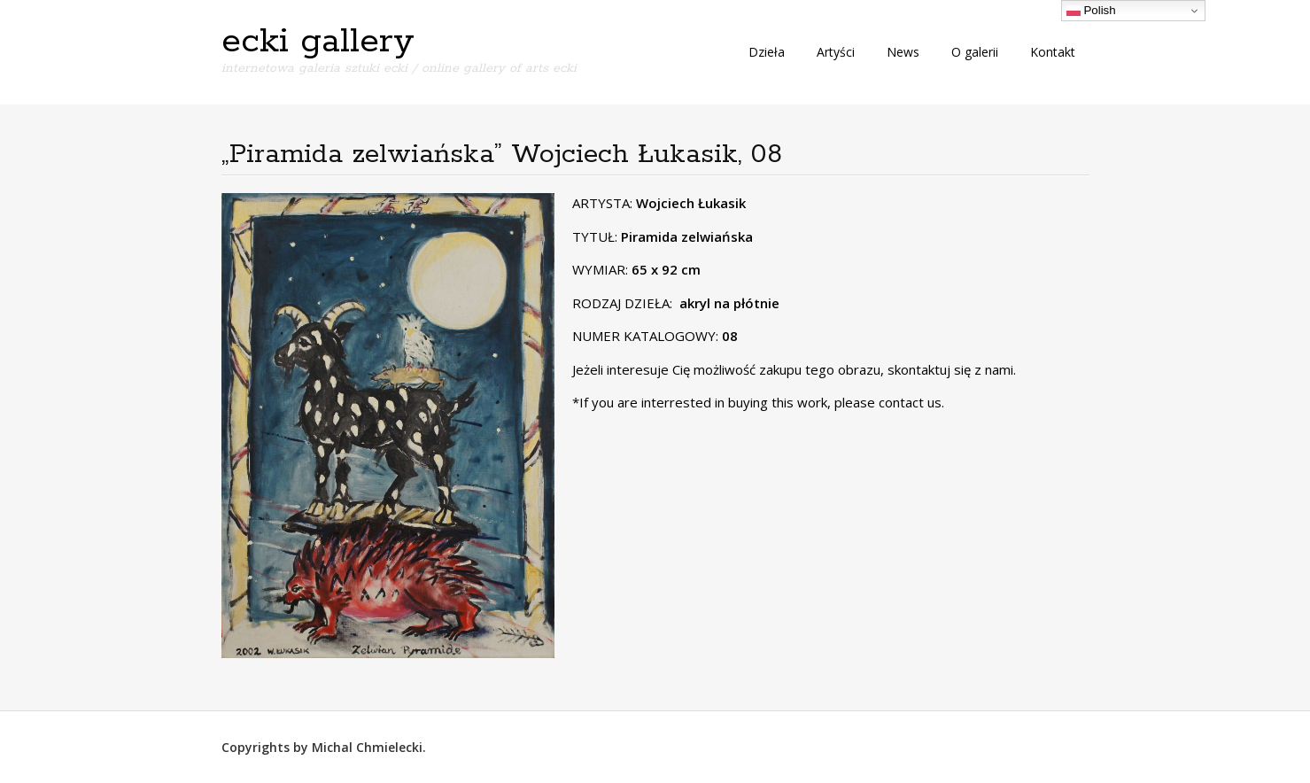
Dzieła (766, 51)
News (903, 51)
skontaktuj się (927, 369)
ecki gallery (318, 41)
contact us (910, 402)
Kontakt (1052, 51)
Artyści (836, 51)
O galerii (974, 51)
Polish (1091, 11)
